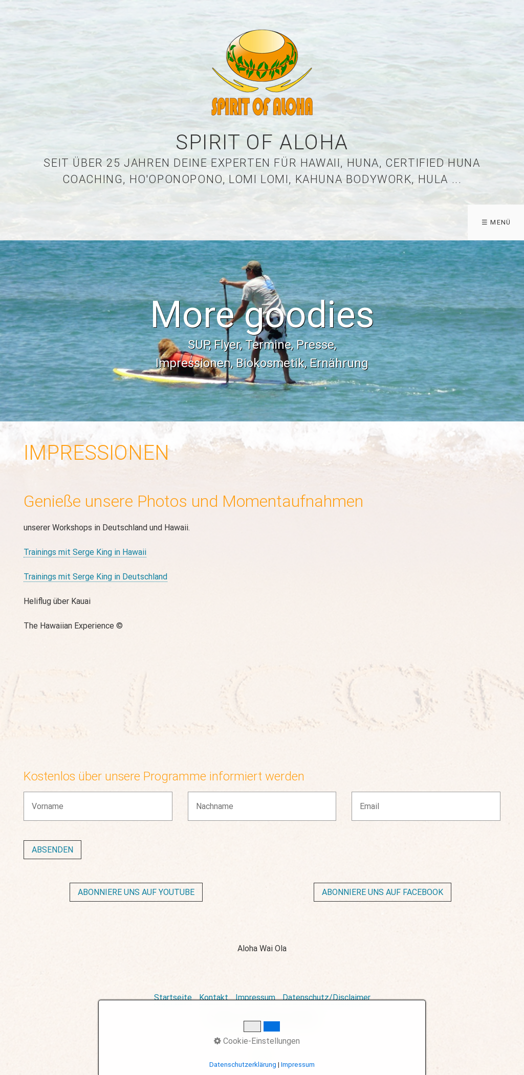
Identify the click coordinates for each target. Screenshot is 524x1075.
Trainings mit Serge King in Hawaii (85, 552)
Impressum (255, 997)
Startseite (173, 997)
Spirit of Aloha (262, 142)
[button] (136, 892)
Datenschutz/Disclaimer (326, 997)
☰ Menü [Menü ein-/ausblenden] (496, 222)
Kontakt (213, 997)
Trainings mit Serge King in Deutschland (95, 576)
